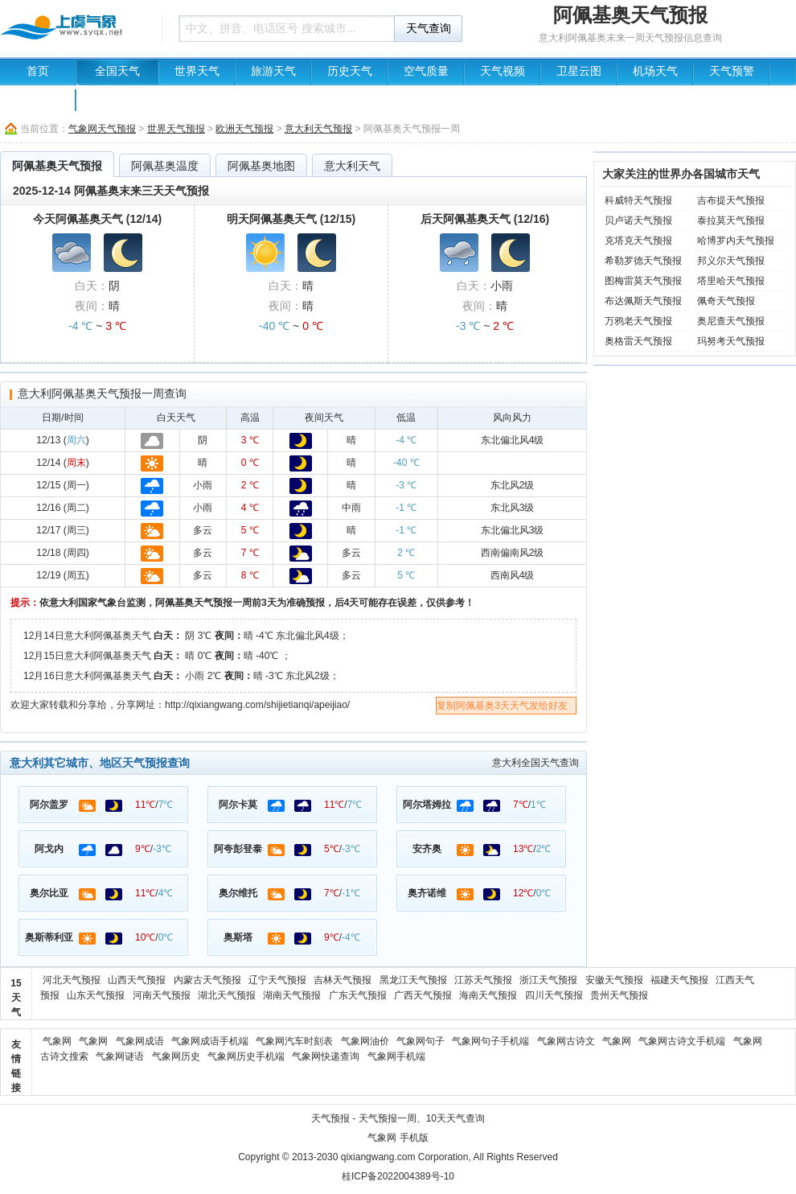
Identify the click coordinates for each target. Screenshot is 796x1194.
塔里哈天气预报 (731, 280)
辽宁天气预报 (277, 980)
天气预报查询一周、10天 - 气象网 (76, 28)
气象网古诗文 (566, 1041)
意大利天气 (352, 165)
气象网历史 (176, 1056)
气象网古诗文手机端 (681, 1041)
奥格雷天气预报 (638, 341)
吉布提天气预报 (731, 200)
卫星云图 (578, 71)
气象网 (57, 1041)
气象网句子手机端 (490, 1041)
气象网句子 (420, 1041)
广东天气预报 (358, 995)
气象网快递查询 (325, 1056)
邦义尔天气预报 (731, 260)
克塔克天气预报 (638, 240)
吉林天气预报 (342, 980)
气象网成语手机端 (209, 1041)
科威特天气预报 (638, 200)
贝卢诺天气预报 (638, 220)
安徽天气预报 (614, 980)
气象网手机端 (396, 1056)
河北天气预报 (72, 980)
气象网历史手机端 (246, 1056)
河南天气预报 (162, 995)
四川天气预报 (554, 995)
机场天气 (655, 71)
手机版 (414, 1137)
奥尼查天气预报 (731, 321)
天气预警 (731, 71)
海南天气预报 (488, 995)
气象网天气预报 (102, 128)
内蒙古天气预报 (207, 980)
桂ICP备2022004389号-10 (398, 1176)
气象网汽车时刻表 (294, 1041)
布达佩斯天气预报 (643, 301)
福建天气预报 (679, 980)
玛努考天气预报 (731, 341)
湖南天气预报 (292, 995)
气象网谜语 (120, 1056)
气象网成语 (140, 1041)
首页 (38, 71)
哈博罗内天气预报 (735, 240)
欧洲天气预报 (244, 128)
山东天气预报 (96, 995)
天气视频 (502, 71)
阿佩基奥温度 (165, 165)
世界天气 (197, 71)
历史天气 (349, 71)
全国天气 (117, 71)
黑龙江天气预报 (413, 980)
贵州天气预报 (619, 995)
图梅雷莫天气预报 (643, 280)
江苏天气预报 (483, 980)
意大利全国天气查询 (535, 762)
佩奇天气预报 (726, 301)
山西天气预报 (137, 980)
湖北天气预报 (227, 995)
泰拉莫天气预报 (731, 220)
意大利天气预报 (318, 128)
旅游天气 (273, 71)
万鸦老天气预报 (638, 321)
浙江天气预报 (548, 980)
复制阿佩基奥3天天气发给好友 (502, 705)
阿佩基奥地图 (261, 165)
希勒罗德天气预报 (643, 260)
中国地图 (37, 98)
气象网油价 (365, 1041)
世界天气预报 (176, 128)
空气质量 (426, 71)
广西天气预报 (423, 995)
